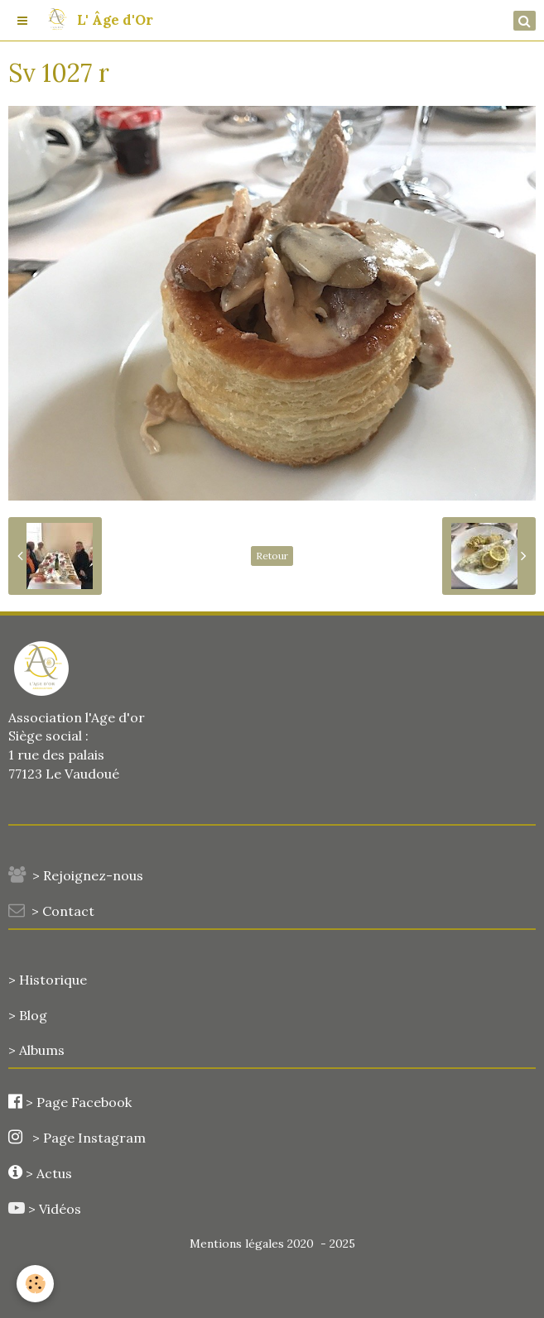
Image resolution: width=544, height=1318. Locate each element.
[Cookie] (35, 1283)
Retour (272, 555)
